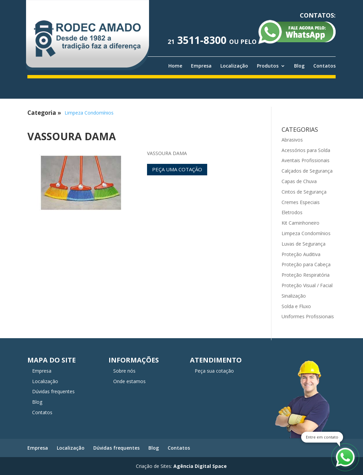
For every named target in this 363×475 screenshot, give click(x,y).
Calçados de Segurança (307, 171)
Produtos (268, 66)
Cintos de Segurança (304, 192)
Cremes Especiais (301, 202)
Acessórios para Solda (306, 150)
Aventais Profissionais (306, 160)
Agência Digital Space (200, 466)
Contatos (324, 66)
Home (175, 66)
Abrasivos (292, 139)
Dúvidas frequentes (53, 391)
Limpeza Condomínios (89, 112)
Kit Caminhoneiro (300, 223)
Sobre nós (124, 371)
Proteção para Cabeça (306, 264)
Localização (234, 66)
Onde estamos (129, 381)
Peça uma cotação (177, 169)
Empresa (201, 66)
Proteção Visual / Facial (307, 285)
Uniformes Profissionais (308, 316)
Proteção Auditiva (301, 254)
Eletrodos (292, 212)
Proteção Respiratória (306, 275)
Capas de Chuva (299, 181)
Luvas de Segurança (303, 244)
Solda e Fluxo (296, 306)
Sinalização (294, 296)
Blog (299, 66)
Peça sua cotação (214, 371)
